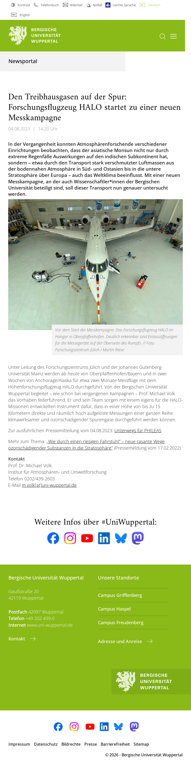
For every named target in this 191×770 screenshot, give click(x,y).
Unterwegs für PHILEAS (137, 430)
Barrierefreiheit (115, 744)
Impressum (19, 744)
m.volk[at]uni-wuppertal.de (49, 485)
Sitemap (141, 744)
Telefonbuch (50, 5)
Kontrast (24, 5)
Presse (90, 744)
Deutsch (154, 5)
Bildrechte (71, 744)
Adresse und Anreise (120, 641)
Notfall (97, 5)
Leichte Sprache (124, 5)
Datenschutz (46, 744)
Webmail (76, 5)
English (25, 15)
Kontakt (17, 639)
